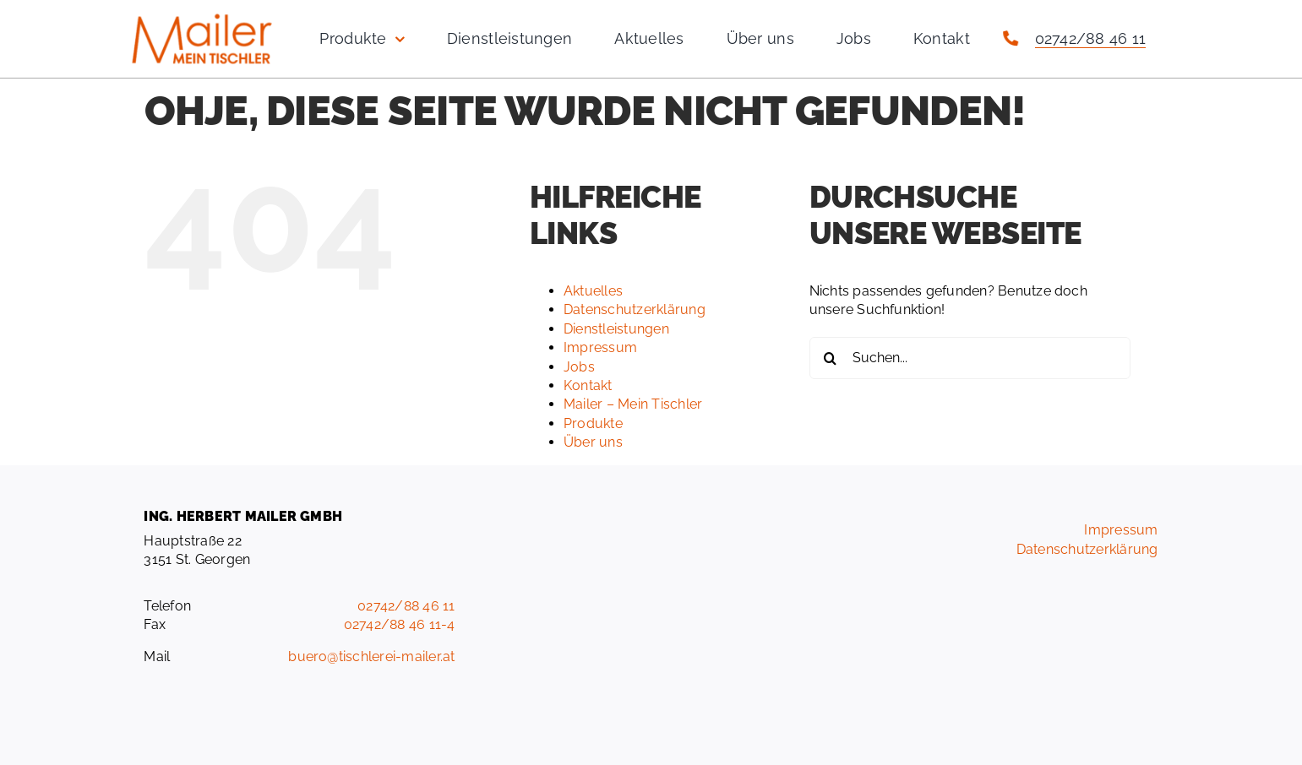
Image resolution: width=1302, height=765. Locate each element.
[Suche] (830, 358)
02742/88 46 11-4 (399, 624)
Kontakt (588, 385)
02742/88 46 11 (1090, 38)
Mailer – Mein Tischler (633, 404)
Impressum (600, 347)
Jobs (579, 367)
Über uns (593, 442)
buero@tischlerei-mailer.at (371, 656)
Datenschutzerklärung (634, 309)
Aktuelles (593, 291)
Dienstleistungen (616, 329)
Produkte (593, 423)
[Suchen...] (969, 358)
